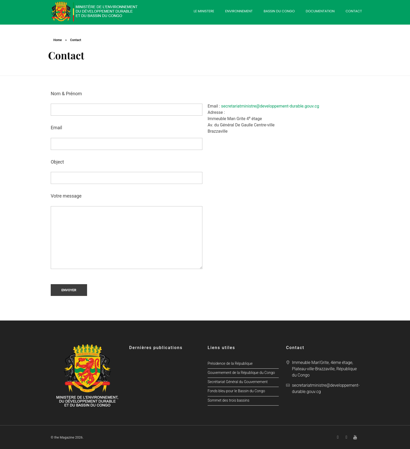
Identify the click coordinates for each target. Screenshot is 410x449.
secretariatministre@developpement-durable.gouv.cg (269, 106)
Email (126, 137)
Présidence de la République (230, 363)
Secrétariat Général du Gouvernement (237, 381)
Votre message (126, 231)
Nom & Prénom (126, 103)
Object (126, 171)
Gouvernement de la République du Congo (241, 372)
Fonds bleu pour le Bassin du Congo (236, 391)
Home (57, 40)
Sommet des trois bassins (228, 400)
